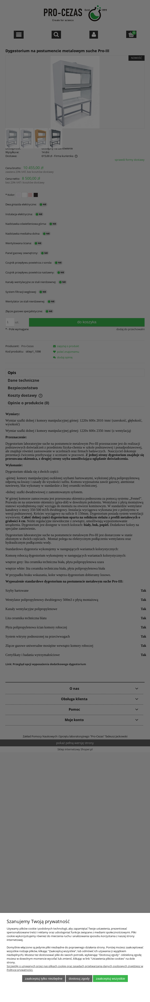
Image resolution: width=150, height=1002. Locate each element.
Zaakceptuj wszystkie (110, 978)
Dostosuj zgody (79, 978)
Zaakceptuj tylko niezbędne (43, 978)
